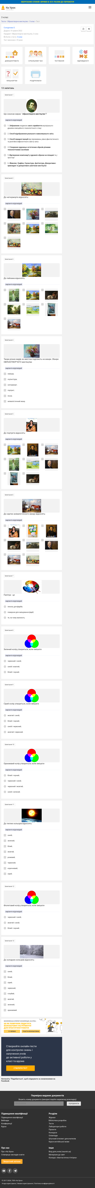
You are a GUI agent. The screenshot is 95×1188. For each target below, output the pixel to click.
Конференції (6, 1123)
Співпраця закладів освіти (12, 1155)
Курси (3, 1126)
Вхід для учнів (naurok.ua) (60, 1151)
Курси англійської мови (59, 1142)
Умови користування (25, 1183)
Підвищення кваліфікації (12, 1117)
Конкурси (53, 1132)
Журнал (52, 1117)
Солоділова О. (9, 28)
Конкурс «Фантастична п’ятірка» (63, 1158)
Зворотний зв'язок (12, 1161)
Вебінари (5, 1120)
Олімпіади (53, 1135)
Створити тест (20, 1068)
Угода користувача (9, 1183)
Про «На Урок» (7, 1151)
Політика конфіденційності (44, 1183)
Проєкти (52, 1129)
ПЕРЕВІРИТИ (74, 1104)
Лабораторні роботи (57, 1126)
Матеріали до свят (57, 1155)
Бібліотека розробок (57, 1120)
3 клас (19, 37)
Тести (51, 1123)
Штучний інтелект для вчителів (62, 1139)
